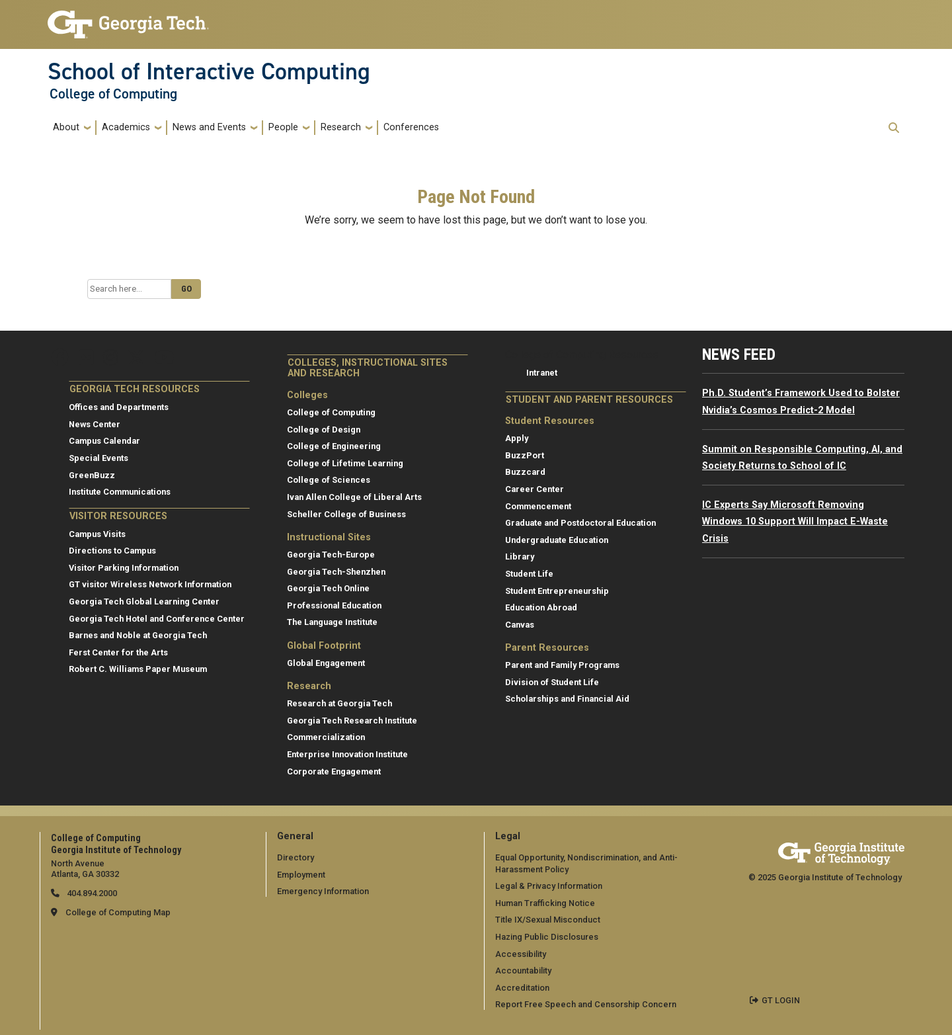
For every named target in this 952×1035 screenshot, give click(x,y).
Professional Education (334, 605)
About (66, 127)
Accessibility (520, 954)
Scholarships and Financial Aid (567, 699)
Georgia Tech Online (328, 588)
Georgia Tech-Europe (331, 554)
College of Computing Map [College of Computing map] (118, 912)
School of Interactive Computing (209, 71)
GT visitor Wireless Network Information (150, 584)
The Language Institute (332, 622)
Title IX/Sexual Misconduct (547, 920)
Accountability (523, 970)
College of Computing (113, 94)
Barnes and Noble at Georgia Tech (138, 635)
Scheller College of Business (346, 514)
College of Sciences (328, 480)
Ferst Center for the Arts (118, 652)
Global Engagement (326, 663)
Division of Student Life (552, 682)
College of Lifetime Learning (345, 463)
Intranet (541, 373)
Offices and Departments (119, 407)
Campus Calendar (104, 441)
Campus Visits (97, 534)
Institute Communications (120, 492)
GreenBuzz (92, 475)
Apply (516, 438)
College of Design (323, 430)
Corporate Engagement (334, 771)
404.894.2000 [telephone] (91, 893)
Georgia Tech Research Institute (352, 720)
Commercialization (326, 737)
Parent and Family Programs (562, 665)
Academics (126, 127)
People (283, 127)
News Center (94, 424)
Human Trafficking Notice (545, 903)
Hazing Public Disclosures (546, 937)
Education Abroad (541, 607)
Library (519, 556)
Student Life (529, 574)
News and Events (209, 127)
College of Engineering (334, 446)
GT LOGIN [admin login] (781, 1000)
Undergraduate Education (556, 540)
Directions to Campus (112, 551)
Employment (301, 875)
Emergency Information (323, 891)
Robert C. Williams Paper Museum (138, 669)
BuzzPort (524, 455)
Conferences (411, 127)
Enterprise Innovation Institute (347, 754)
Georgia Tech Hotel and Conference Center (157, 619)
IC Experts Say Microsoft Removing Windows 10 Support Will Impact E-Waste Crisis (795, 521)
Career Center (534, 489)
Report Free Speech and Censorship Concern (585, 1004)
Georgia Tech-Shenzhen (336, 572)
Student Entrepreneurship (557, 591)
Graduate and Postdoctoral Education (580, 523)
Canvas (519, 625)
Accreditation (522, 988)
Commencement (538, 506)
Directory (295, 857)
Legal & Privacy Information (548, 886)
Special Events (98, 458)
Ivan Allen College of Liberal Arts (354, 497)
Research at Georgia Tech (339, 703)
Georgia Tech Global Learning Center (144, 601)
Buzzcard (525, 472)
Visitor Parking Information (123, 568)
